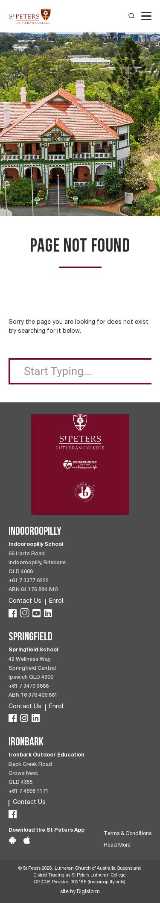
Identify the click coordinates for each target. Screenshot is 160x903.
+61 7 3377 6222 (29, 581)
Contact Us (25, 601)
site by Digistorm (80, 892)
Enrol (56, 601)
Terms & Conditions (127, 834)
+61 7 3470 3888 (29, 686)
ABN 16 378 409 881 (33, 695)
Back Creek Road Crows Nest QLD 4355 (30, 774)
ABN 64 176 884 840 (33, 590)
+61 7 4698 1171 (29, 792)
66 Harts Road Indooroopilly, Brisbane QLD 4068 (37, 563)
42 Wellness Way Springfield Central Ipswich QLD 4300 (32, 668)
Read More (117, 845)
